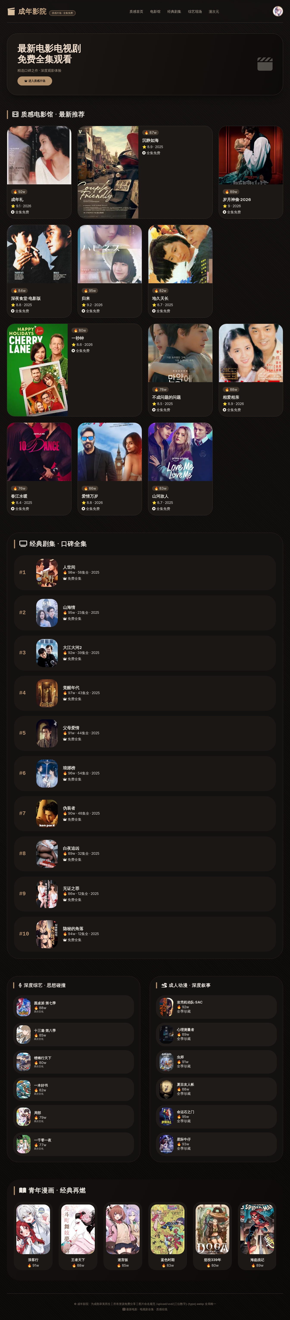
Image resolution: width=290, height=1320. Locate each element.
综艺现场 (195, 11)
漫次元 (214, 11)
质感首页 (136, 11)
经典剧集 (174, 11)
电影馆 (155, 11)
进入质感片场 (34, 80)
